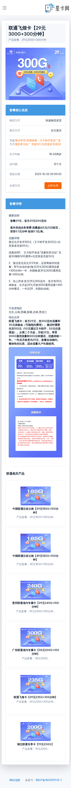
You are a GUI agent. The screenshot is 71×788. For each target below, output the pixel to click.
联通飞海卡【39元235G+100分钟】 (35, 697)
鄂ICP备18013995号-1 (49, 780)
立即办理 (53, 185)
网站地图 (14, 780)
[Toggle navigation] (5, 8)
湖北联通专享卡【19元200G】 (35, 744)
